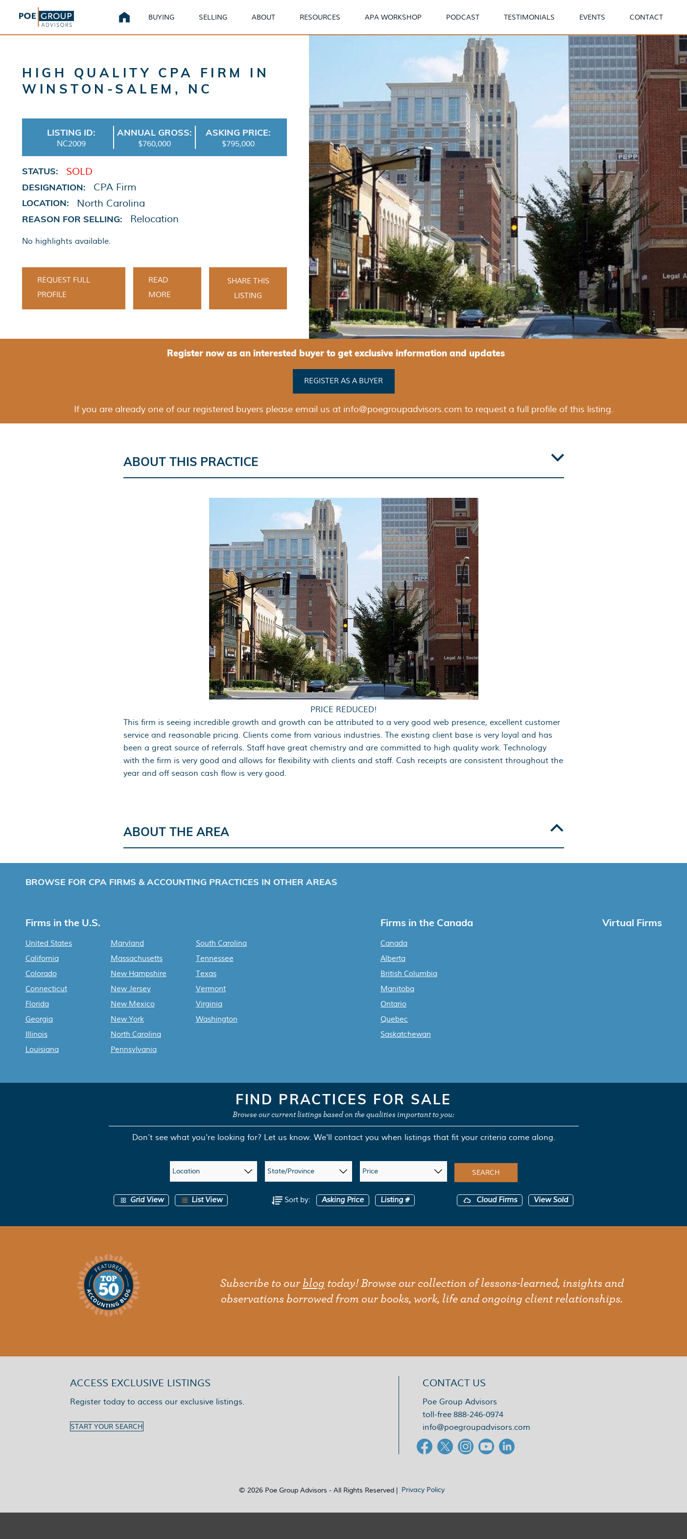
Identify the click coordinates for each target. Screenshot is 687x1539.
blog (314, 1297)
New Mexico (133, 1017)
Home (136, 24)
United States (48, 956)
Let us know (286, 1150)
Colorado (41, 986)
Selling (225, 24)
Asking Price (343, 1213)
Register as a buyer (343, 395)
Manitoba (397, 1002)
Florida (37, 1017)
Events (604, 24)
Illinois (36, 1047)
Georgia (39, 1032)
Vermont (211, 1002)
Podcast (474, 24)
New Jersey (131, 1002)
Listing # (394, 1213)
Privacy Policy (423, 1503)
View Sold (551, 1213)
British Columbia (408, 986)
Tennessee (215, 971)
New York (127, 1032)
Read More (159, 302)
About (275, 24)
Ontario (393, 1017)
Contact (658, 24)
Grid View (141, 1213)
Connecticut (46, 1002)
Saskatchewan (405, 1047)
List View (201, 1213)
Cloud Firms (489, 1213)
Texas (206, 986)
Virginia (209, 1017)
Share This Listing (248, 303)
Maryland (127, 956)
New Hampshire (138, 986)
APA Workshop (405, 24)
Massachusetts (137, 971)
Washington (216, 1032)
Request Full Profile (63, 302)
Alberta (392, 971)
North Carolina (136, 1047)
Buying (173, 24)
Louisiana (42, 1062)
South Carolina (221, 956)
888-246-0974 (478, 1427)
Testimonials (541, 24)
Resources (331, 24)
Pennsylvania (134, 1062)
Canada (393, 956)
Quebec (394, 1032)
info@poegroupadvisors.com (476, 1440)
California (42, 971)
